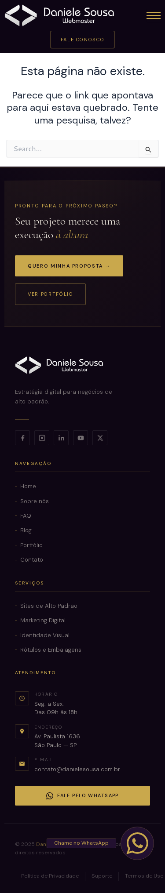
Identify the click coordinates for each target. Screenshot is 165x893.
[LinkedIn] (61, 437)
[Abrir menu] (154, 15)
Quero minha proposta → (69, 266)
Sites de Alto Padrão (48, 606)
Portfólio (31, 545)
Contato (31, 559)
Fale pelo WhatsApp (82, 795)
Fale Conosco (83, 39)
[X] (99, 437)
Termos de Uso (144, 875)
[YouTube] (80, 437)
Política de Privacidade (50, 875)
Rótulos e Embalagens (50, 649)
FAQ (25, 515)
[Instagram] (41, 437)
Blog (26, 530)
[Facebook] (22, 437)
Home (28, 486)
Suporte (102, 875)
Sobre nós (34, 501)
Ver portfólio (50, 294)
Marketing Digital (43, 620)
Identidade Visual (45, 635)
